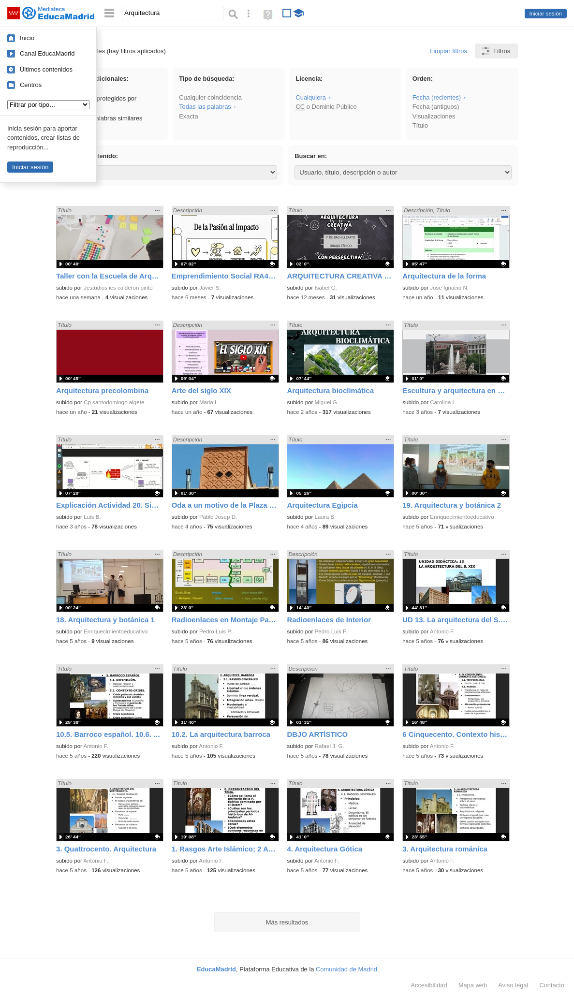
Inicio (27, 38)
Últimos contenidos (46, 69)
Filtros (495, 51)
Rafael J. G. (329, 746)
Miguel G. (327, 402)
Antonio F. (442, 631)
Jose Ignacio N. (449, 288)
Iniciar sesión (546, 13)
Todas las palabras (205, 106)
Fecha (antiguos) (435, 106)
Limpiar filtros (448, 51)
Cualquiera (310, 97)
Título (420, 125)
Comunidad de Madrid (346, 969)
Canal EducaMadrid (47, 53)
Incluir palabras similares (103, 118)
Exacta (188, 116)
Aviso (513, 985)
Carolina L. (443, 402)
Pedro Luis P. (215, 631)
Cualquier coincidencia (210, 97)
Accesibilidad (429, 985)
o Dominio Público (325, 106)
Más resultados (287, 922)
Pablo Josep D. (218, 517)
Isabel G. (326, 288)
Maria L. (209, 402)
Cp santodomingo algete (114, 402)
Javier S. (210, 288)
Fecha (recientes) (436, 97)
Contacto (551, 985)
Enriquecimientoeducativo (462, 517)
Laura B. (325, 517)
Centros (31, 84)
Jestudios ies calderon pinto (118, 288)
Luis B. (92, 517)
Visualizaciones (434, 116)
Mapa (472, 985)
